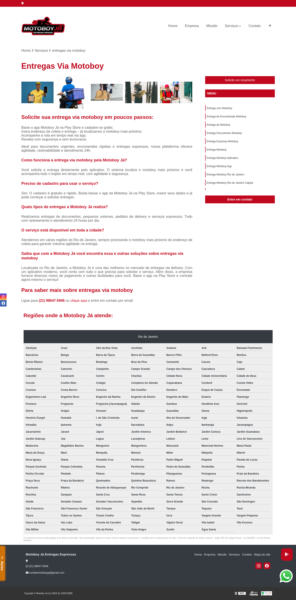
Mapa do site (262, 554)
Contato (254, 26)
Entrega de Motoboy (218, 124)
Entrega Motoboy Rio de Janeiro (225, 174)
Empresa (192, 26)
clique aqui (79, 300)
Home (173, 26)
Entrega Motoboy (217, 149)
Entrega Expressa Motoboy (222, 141)
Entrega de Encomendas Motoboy (226, 116)
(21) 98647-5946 (52, 300)
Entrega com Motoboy (219, 108)
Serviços (231, 26)
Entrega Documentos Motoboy (224, 133)
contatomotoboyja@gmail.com (45, 572)
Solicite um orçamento (240, 80)
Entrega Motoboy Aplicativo (222, 157)
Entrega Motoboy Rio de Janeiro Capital (230, 182)
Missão (211, 26)
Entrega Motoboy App (219, 166)
